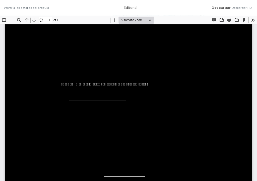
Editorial (130, 8)
